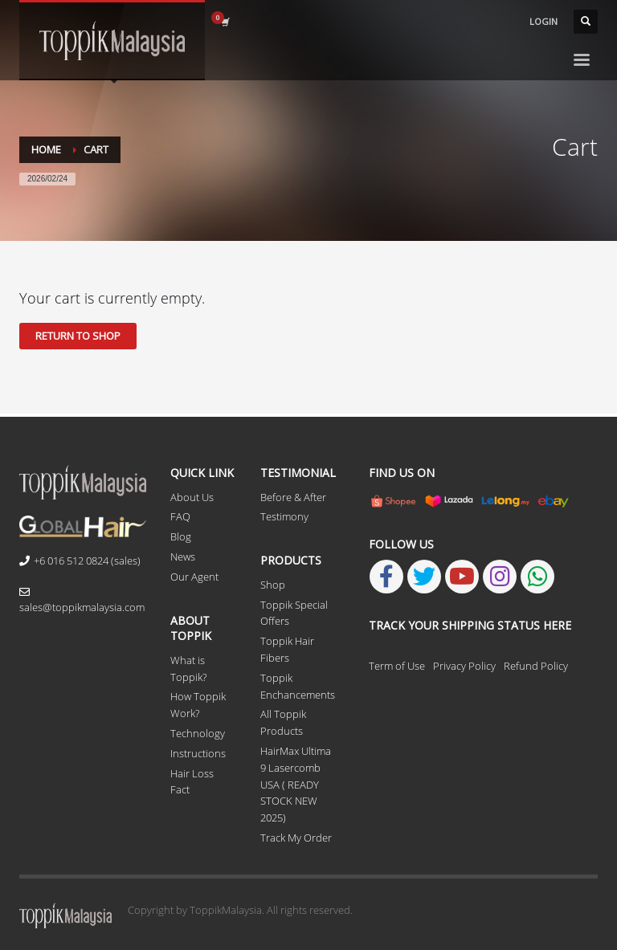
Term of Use (397, 665)
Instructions (198, 753)
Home (46, 149)
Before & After (293, 497)
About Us (192, 497)
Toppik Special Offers (294, 613)
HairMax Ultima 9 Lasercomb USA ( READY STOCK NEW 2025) (295, 784)
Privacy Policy (464, 665)
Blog (180, 536)
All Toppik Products (283, 722)
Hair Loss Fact (192, 781)
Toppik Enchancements (297, 686)
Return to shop (78, 335)
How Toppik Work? (198, 704)
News (182, 556)
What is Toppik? (188, 668)
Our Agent (194, 576)
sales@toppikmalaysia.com (82, 600)
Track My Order (296, 837)
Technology (197, 733)
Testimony (284, 516)
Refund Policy (536, 665)
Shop (272, 584)
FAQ (180, 516)
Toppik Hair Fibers (287, 649)
